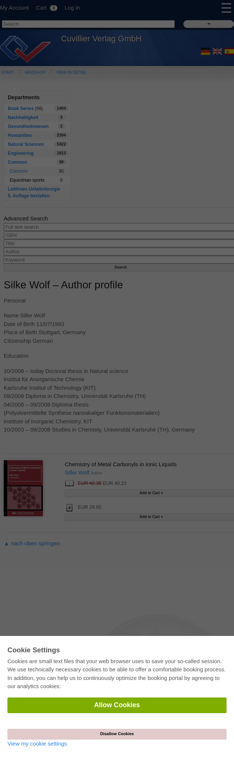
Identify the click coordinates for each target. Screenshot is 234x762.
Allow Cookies (117, 705)
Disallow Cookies (117, 733)
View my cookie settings (37, 743)
